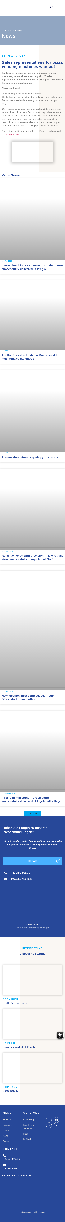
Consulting (28, 1119)
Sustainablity (10, 1091)
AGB (35, 1212)
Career (6, 1130)
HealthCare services (15, 1003)
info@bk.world (12, 134)
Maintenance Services (29, 1127)
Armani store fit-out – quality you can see (30, 457)
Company (7, 1125)
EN (53, 6)
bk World (27, 1139)
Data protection (26, 1212)
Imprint (42, 1212)
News (5, 1136)
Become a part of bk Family (19, 1047)
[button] (32, 813)
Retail (26, 1134)
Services (7, 1119)
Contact (6, 1141)
